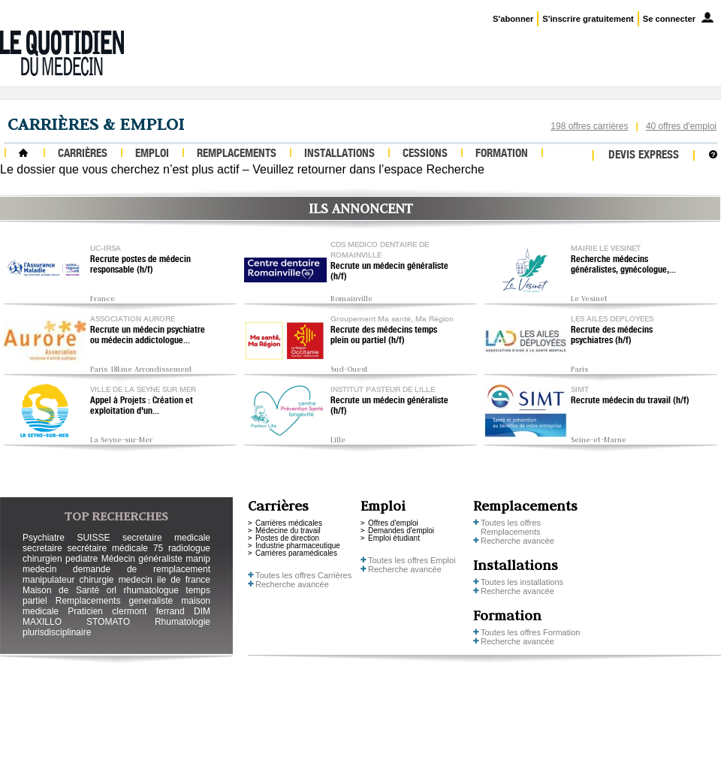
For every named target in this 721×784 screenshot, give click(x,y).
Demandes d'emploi (401, 530)
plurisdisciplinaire (57, 632)
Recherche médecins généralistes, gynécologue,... (623, 265)
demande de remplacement (141, 569)
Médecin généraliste (142, 558)
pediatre (81, 558)
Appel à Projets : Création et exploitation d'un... (141, 406)
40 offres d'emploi (681, 126)
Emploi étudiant (394, 538)
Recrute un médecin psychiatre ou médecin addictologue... (147, 335)
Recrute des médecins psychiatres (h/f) (612, 335)
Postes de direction (287, 538)
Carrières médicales (288, 523)
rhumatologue (150, 590)
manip (198, 558)
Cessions (425, 154)
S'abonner (513, 18)
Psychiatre (44, 537)
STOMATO (108, 622)
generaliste (151, 601)
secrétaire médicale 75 (115, 548)
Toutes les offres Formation (530, 632)
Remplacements (236, 154)
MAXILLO (42, 622)
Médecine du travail (288, 530)
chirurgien (42, 558)
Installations (339, 154)
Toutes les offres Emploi (412, 560)
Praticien (85, 611)
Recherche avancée (292, 584)
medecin (39, 569)
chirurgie (96, 579)
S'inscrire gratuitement (587, 18)
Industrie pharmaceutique (297, 545)
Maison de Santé (61, 590)
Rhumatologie (182, 622)
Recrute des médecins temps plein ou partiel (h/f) (383, 335)
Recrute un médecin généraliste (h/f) (389, 272)
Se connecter (669, 18)
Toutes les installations (522, 581)
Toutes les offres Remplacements (511, 527)
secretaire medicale (166, 537)
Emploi (152, 154)
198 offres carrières (589, 126)
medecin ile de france (164, 579)
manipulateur (48, 579)
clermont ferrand (148, 611)
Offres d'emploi (393, 523)
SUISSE (93, 537)
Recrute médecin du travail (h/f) (630, 401)
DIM (202, 611)
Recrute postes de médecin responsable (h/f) (140, 265)
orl (111, 590)
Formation (501, 154)
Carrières (82, 154)
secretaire (42, 548)
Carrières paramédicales (296, 553)
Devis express (643, 155)
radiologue (189, 548)
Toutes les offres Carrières (303, 575)
